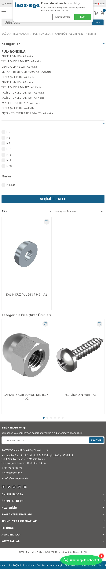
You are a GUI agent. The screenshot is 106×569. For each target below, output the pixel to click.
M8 (6, 143)
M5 (6, 132)
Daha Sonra (62, 16)
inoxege (8, 185)
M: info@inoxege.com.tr (15, 478)
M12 (6, 155)
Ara (98, 22)
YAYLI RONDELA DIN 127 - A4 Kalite (21, 87)
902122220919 (9, 3)
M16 (6, 160)
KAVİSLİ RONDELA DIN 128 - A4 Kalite (23, 97)
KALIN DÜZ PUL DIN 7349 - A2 (26, 294)
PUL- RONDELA (41, 33)
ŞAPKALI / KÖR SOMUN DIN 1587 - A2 (26, 396)
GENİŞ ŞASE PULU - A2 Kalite (18, 77)
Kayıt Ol (96, 440)
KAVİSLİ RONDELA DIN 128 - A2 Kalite (23, 92)
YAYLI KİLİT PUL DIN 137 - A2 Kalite (21, 103)
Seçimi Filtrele (53, 199)
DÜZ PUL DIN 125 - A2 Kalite (17, 56)
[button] (44, 418)
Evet (83, 16)
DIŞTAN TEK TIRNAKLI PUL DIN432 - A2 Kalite (27, 113)
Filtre (26, 211)
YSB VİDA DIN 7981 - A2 (80, 395)
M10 (6, 149)
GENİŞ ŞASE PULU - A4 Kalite (18, 108)
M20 (7, 166)
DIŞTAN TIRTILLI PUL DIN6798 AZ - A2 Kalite (26, 71)
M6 (6, 138)
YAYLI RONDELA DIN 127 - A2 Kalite (21, 61)
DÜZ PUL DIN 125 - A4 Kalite (17, 82)
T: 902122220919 (12, 468)
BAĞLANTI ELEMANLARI (15, 33)
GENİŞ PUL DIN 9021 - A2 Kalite (19, 66)
